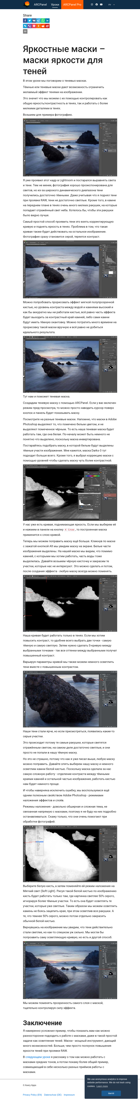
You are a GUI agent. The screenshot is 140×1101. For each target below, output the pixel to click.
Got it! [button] (111, 1093)
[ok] (38, 26)
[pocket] (34, 26)
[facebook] (25, 21)
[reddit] (43, 26)
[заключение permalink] (21, 1023)
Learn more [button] (102, 1086)
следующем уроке (37, 1057)
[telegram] (38, 21)
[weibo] (47, 26)
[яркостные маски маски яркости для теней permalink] (21, 49)
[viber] (29, 26)
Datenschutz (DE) (52, 1095)
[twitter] (29, 21)
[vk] (34, 21)
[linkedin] (47, 21)
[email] (25, 32)
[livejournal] (25, 26)
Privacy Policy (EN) (32, 1095)
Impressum (69, 1095)
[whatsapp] (43, 21)
